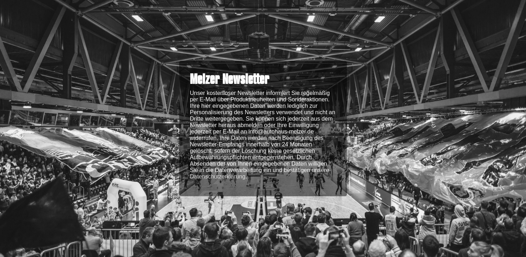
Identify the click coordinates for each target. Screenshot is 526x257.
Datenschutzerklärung (218, 176)
